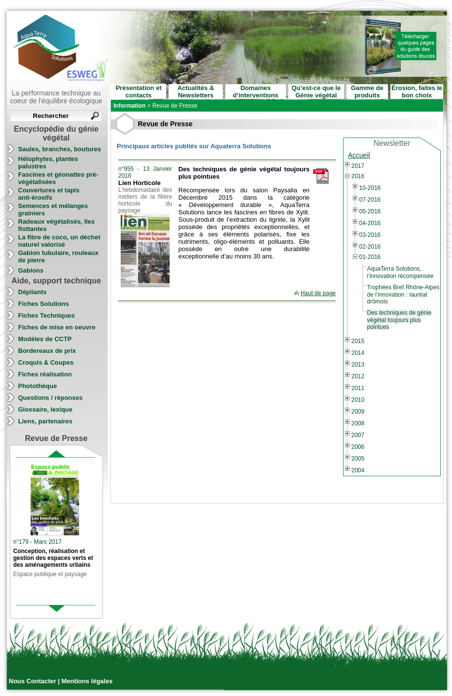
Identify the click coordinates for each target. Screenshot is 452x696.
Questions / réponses (50, 397)
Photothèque (37, 386)
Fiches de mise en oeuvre (56, 327)
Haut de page (318, 293)
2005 (358, 458)
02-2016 (370, 246)
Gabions (30, 270)
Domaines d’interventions (255, 91)
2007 (358, 435)
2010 (358, 399)
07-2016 (370, 199)
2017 (358, 165)
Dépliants (32, 292)
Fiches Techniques (46, 315)
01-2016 (370, 257)
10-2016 (370, 188)
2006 (358, 446)
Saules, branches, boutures (59, 149)
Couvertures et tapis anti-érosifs (49, 193)
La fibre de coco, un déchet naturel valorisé (59, 240)
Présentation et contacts (139, 91)
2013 (358, 364)
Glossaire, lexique (45, 409)
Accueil (359, 155)
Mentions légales (87, 681)
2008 (358, 423)
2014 (358, 352)
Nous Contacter (33, 681)
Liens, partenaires (45, 421)
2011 (358, 388)
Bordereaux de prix (47, 350)
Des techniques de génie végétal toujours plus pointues (399, 319)
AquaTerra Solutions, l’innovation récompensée (400, 272)
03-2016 (370, 235)
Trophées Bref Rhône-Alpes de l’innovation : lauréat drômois (403, 294)
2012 (358, 376)
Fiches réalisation (45, 374)
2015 (358, 341)
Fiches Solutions (43, 303)
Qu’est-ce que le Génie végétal (316, 91)
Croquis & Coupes (45, 362)
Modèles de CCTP (45, 339)
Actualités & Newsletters (195, 91)
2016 (358, 176)
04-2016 (370, 223)
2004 (358, 470)
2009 (358, 411)
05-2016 (370, 211)
